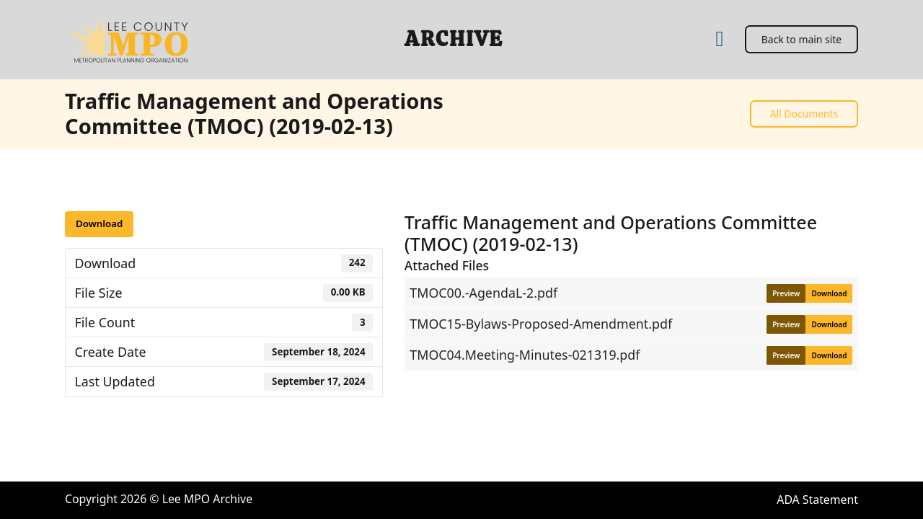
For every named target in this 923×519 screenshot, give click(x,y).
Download (99, 223)
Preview (786, 293)
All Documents (804, 113)
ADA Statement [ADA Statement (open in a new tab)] (817, 499)
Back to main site (801, 39)
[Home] (719, 39)
